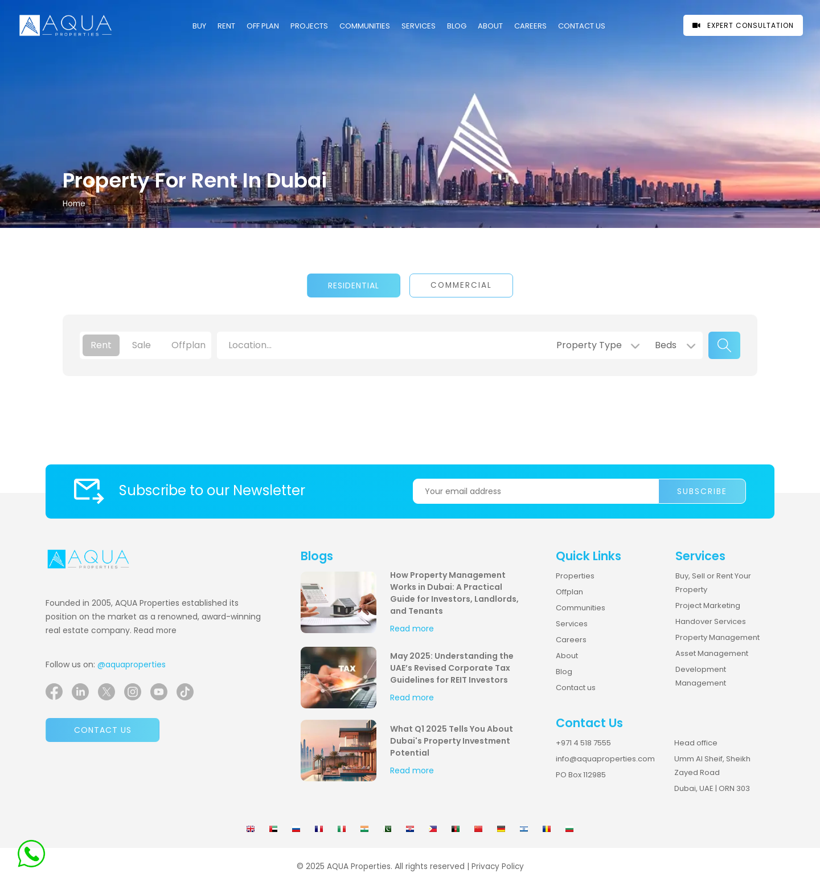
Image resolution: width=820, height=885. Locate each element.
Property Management (717, 637)
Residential (353, 285)
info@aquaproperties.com (605, 758)
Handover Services (710, 621)
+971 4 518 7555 (583, 742)
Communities (580, 607)
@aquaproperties (131, 664)
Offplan (569, 591)
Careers (571, 639)
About (490, 26)
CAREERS (530, 26)
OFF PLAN (263, 26)
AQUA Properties (359, 866)
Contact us (103, 730)
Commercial (461, 285)
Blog (456, 26)
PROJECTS (309, 26)
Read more (155, 630)
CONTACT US (581, 26)
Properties (575, 575)
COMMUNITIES (364, 26)
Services (418, 26)
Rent (226, 26)
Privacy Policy (498, 866)
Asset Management (711, 653)
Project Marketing (707, 605)
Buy (199, 26)
